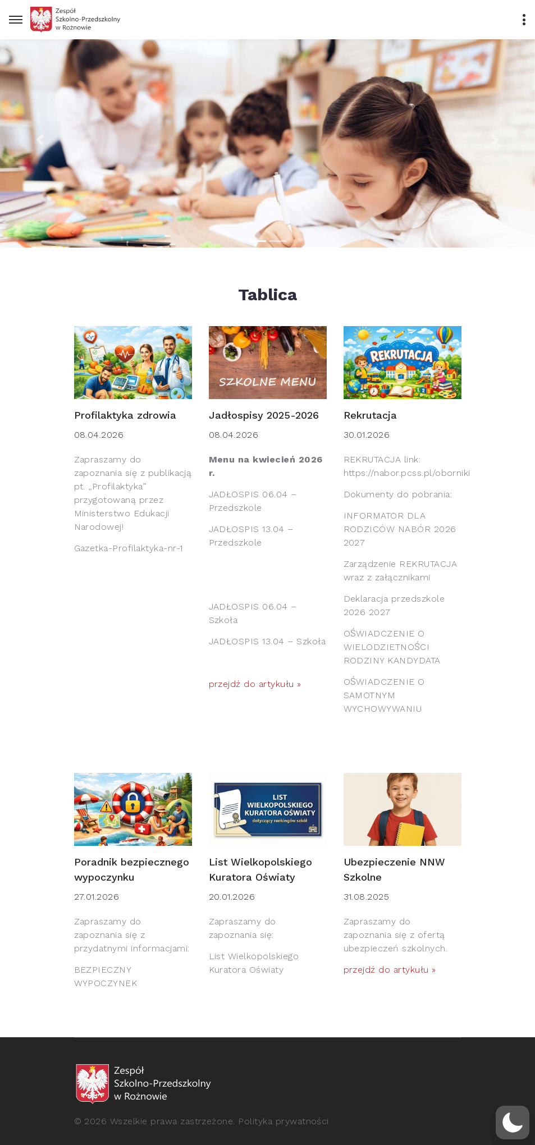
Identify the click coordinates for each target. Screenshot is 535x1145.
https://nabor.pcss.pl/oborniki (407, 473)
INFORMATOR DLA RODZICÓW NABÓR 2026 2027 (400, 529)
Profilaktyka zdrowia (125, 415)
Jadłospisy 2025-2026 (264, 415)
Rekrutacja (370, 415)
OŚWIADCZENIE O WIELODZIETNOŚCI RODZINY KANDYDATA (392, 647)
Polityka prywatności (283, 1121)
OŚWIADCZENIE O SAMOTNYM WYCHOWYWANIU (384, 695)
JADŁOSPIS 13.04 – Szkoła (267, 641)
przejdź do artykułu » (255, 684)
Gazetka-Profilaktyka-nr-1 (128, 548)
